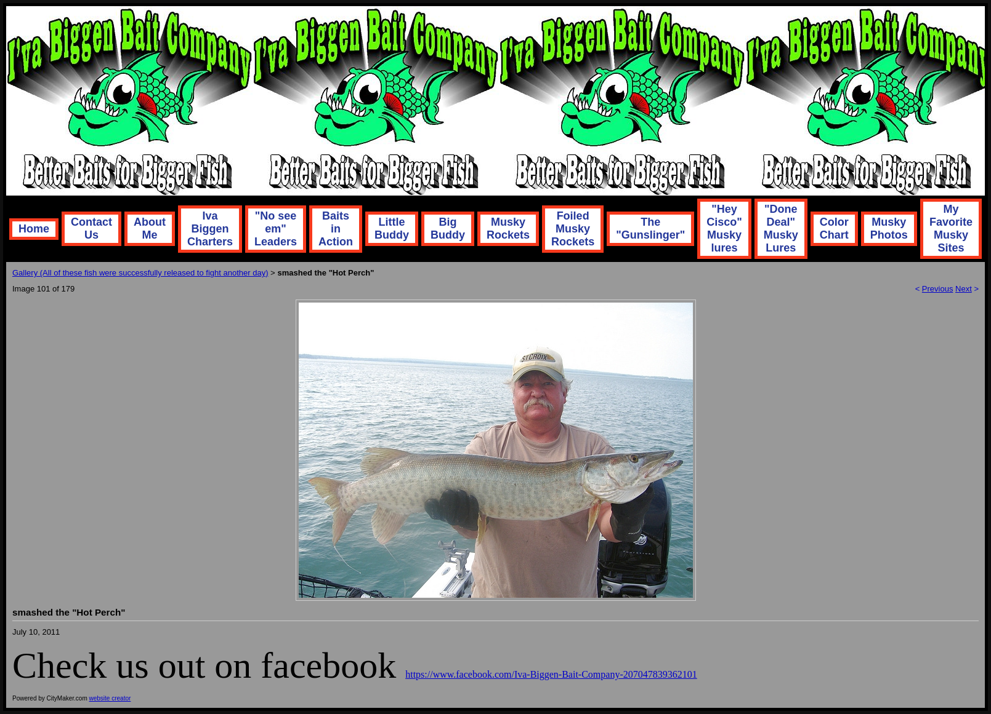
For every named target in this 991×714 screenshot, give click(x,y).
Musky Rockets (508, 228)
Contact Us (91, 228)
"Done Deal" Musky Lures (781, 228)
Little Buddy (391, 228)
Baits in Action (335, 229)
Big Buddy (448, 228)
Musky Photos (889, 228)
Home (33, 229)
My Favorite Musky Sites (951, 228)
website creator (110, 698)
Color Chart (834, 228)
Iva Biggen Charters (210, 229)
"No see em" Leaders (275, 229)
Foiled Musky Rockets (572, 229)
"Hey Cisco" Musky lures (724, 228)
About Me (150, 228)
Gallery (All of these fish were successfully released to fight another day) (140, 272)
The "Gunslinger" (650, 228)
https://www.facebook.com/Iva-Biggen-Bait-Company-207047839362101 (551, 674)
